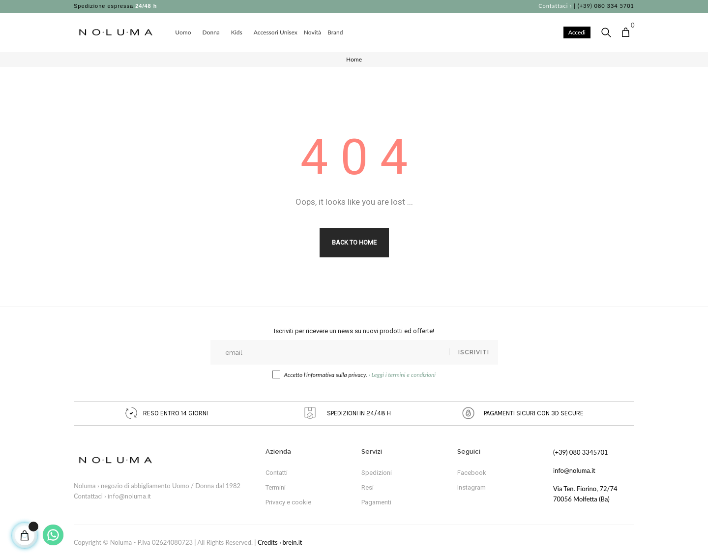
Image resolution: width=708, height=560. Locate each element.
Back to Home (354, 242)
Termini (276, 487)
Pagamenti (376, 502)
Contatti (277, 472)
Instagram (471, 487)
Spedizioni (376, 472)
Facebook (471, 472)
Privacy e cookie (288, 502)
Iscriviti (473, 352)
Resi (367, 487)
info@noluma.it (129, 496)
